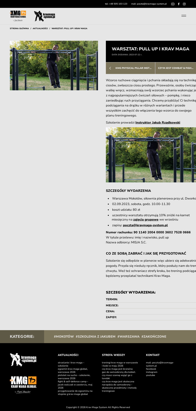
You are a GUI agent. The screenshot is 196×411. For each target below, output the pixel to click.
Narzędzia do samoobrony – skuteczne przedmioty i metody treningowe (119, 388)
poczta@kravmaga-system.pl (152, 3)
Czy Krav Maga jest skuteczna (118, 381)
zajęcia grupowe (145, 219)
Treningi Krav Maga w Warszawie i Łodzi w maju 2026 (120, 364)
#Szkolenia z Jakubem (96, 336)
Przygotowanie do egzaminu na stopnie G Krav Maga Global (75, 392)
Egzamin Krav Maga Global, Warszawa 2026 (73, 370)
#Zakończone (153, 336)
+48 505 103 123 (118, 3)
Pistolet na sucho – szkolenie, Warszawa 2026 (74, 377)
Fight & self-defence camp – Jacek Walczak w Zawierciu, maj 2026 (75, 384)
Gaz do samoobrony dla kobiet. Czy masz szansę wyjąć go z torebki (119, 375)
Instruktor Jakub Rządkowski (157, 122)
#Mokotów (64, 336)
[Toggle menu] (183, 15)
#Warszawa (128, 336)
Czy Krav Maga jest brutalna (117, 368)
